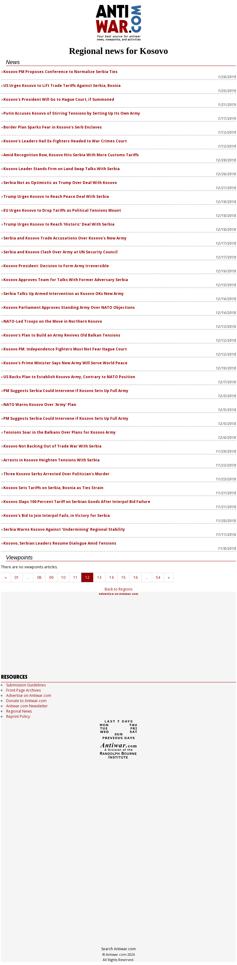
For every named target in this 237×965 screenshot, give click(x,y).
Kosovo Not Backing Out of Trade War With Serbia (52, 446)
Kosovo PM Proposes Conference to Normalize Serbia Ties (60, 71)
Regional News (19, 711)
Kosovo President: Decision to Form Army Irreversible (56, 265)
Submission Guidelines (26, 685)
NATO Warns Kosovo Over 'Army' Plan (39, 404)
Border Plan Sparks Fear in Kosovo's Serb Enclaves (52, 127)
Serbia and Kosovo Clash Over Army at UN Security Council (60, 252)
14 (111, 577)
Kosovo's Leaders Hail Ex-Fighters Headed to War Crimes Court (65, 141)
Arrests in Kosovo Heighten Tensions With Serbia (51, 460)
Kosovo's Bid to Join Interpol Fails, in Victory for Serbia (56, 515)
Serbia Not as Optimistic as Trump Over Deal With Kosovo (60, 182)
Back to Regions (118, 589)
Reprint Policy (18, 716)
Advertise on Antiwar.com (118, 594)
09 (51, 577)
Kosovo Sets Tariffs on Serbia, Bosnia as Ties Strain (53, 487)
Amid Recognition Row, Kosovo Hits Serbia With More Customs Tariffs (71, 154)
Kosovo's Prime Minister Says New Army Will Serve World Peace (65, 363)
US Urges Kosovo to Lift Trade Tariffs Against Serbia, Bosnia (62, 85)
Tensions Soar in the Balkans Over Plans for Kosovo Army (59, 432)
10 (63, 577)
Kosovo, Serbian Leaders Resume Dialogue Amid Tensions (59, 543)
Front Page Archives (23, 690)
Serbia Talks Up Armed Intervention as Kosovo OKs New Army (63, 293)
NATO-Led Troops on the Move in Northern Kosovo (52, 321)
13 (99, 577)
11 (75, 577)
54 (158, 577)
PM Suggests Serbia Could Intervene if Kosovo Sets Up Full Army (65, 390)
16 (135, 577)
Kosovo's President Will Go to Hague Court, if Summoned (58, 99)
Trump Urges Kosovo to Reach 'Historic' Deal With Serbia (58, 224)
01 (17, 577)
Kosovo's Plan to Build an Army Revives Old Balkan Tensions (61, 335)
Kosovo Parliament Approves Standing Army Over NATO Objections (69, 307)
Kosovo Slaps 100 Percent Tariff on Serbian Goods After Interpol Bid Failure (76, 501)
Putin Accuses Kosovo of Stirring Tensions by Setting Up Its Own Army (71, 113)
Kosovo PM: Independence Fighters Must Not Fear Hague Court (65, 349)
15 (123, 577)
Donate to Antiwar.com (26, 700)
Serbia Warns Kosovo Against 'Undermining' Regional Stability (64, 529)
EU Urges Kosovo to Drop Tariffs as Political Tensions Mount (62, 210)
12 (87, 577)
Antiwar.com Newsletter (27, 706)
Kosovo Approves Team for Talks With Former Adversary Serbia (65, 279)
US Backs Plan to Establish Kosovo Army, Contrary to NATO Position (69, 376)
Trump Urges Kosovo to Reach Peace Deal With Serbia (56, 196)
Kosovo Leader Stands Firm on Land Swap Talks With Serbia (61, 168)
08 (39, 577)
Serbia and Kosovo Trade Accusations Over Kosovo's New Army (65, 238)
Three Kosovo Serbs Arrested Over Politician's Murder (56, 473)
